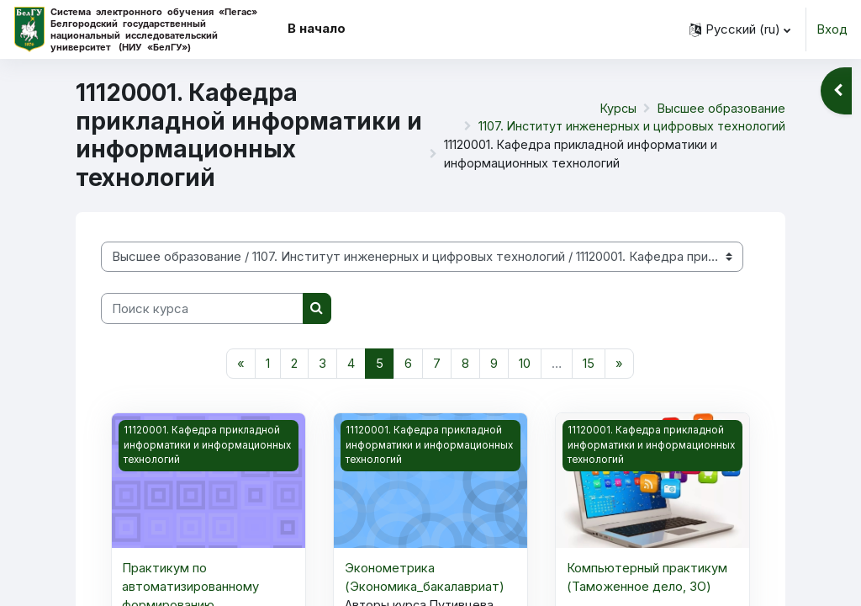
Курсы (616, 106)
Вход (832, 29)
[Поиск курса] (202, 308)
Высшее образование (720, 106)
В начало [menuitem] (317, 28)
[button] (740, 29)
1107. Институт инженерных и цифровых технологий (629, 126)
